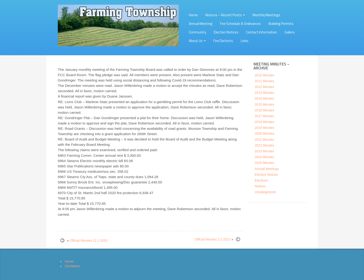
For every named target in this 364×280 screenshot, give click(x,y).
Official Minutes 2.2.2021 (213, 239)
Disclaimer (72, 266)
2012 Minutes (264, 87)
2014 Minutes (264, 98)
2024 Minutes (264, 157)
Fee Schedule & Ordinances (240, 23)
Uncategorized (265, 192)
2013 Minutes (264, 92)
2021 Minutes (264, 139)
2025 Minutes (264, 163)
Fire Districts (223, 40)
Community (197, 32)
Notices (260, 186)
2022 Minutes (264, 145)
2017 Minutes (264, 116)
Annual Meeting (200, 23)
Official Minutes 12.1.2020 (88, 240)
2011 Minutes (264, 81)
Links (244, 40)
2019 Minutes (264, 128)
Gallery (290, 32)
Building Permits (281, 23)
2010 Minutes (264, 75)
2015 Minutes (264, 104)
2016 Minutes (264, 110)
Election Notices (226, 32)
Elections (261, 180)
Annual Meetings (267, 169)
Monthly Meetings (266, 15)
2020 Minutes (264, 133)
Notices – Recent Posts (225, 15)
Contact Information (261, 32)
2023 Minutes (264, 151)
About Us (197, 40)
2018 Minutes (264, 122)
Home (193, 15)
